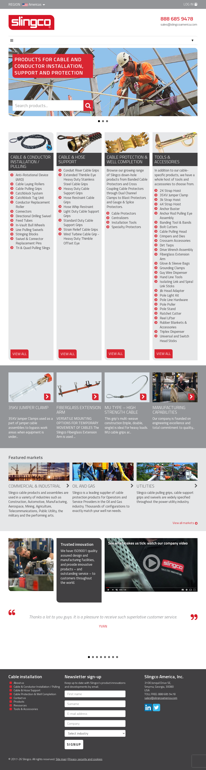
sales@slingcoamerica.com (179, 24)
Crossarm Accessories (175, 240)
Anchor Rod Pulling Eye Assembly (176, 216)
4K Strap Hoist (170, 204)
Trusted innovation (77, 544)
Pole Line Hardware (174, 299)
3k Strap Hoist (170, 199)
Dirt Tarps (167, 245)
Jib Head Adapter (172, 290)
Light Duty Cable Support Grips (81, 214)
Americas (33, 4)
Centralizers (120, 217)
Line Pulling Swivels (29, 229)
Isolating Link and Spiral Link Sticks (176, 284)
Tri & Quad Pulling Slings (33, 247)
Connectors (24, 211)
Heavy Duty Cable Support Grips (76, 191)
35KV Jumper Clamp (174, 195)
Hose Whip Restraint (78, 206)
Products (19, 701)
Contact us (20, 698)
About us (19, 683)
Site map (61, 759)
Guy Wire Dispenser (173, 272)
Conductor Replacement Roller (33, 205)
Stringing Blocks (27, 234)
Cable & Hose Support (72, 159)
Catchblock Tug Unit (30, 197)
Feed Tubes (24, 220)
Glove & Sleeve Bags (175, 263)
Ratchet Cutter (170, 313)
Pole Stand (168, 308)
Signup (74, 744)
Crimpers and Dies (172, 236)
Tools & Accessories (166, 159)
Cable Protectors (124, 213)
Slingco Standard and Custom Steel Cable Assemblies (31, 22)
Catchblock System (29, 193)
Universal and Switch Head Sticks (174, 338)
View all (19, 354)
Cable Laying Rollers (30, 184)
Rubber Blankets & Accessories (173, 325)
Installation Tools (124, 222)
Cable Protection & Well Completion (127, 159)
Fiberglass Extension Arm (174, 256)
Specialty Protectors (126, 226)
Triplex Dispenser (172, 331)
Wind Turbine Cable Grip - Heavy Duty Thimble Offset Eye (81, 239)
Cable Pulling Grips (29, 188)
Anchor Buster (170, 208)
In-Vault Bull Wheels (30, 225)
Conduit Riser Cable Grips (81, 170)
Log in (190, 4)
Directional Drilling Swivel (33, 216)
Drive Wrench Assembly (176, 249)
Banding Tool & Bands (175, 222)
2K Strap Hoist (170, 190)
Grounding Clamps (172, 268)
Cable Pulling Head (173, 231)
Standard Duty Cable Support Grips (78, 223)
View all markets (185, 523)
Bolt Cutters (168, 226)
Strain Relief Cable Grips (81, 229)
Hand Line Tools (171, 277)
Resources (20, 705)
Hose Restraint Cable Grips (79, 200)
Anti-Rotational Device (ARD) (32, 177)
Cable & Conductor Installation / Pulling (30, 162)
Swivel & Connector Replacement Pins (29, 241)
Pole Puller (167, 304)
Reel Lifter (167, 318)
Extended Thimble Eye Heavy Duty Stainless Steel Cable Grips (80, 179)
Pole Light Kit (169, 295)
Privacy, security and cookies (85, 759)
